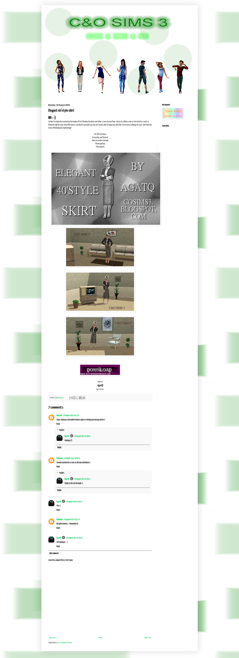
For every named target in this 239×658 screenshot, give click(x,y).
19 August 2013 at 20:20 (74, 501)
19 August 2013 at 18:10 (82, 436)
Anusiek (59, 415)
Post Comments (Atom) (64, 643)
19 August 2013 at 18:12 (82, 479)
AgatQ (67, 436)
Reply (58, 424)
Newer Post (52, 638)
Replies (61, 430)
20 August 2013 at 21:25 (72, 519)
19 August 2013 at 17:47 (71, 415)
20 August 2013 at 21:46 (74, 538)
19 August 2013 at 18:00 (72, 458)
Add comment (54, 553)
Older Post (147, 638)
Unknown (59, 458)
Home (100, 638)
